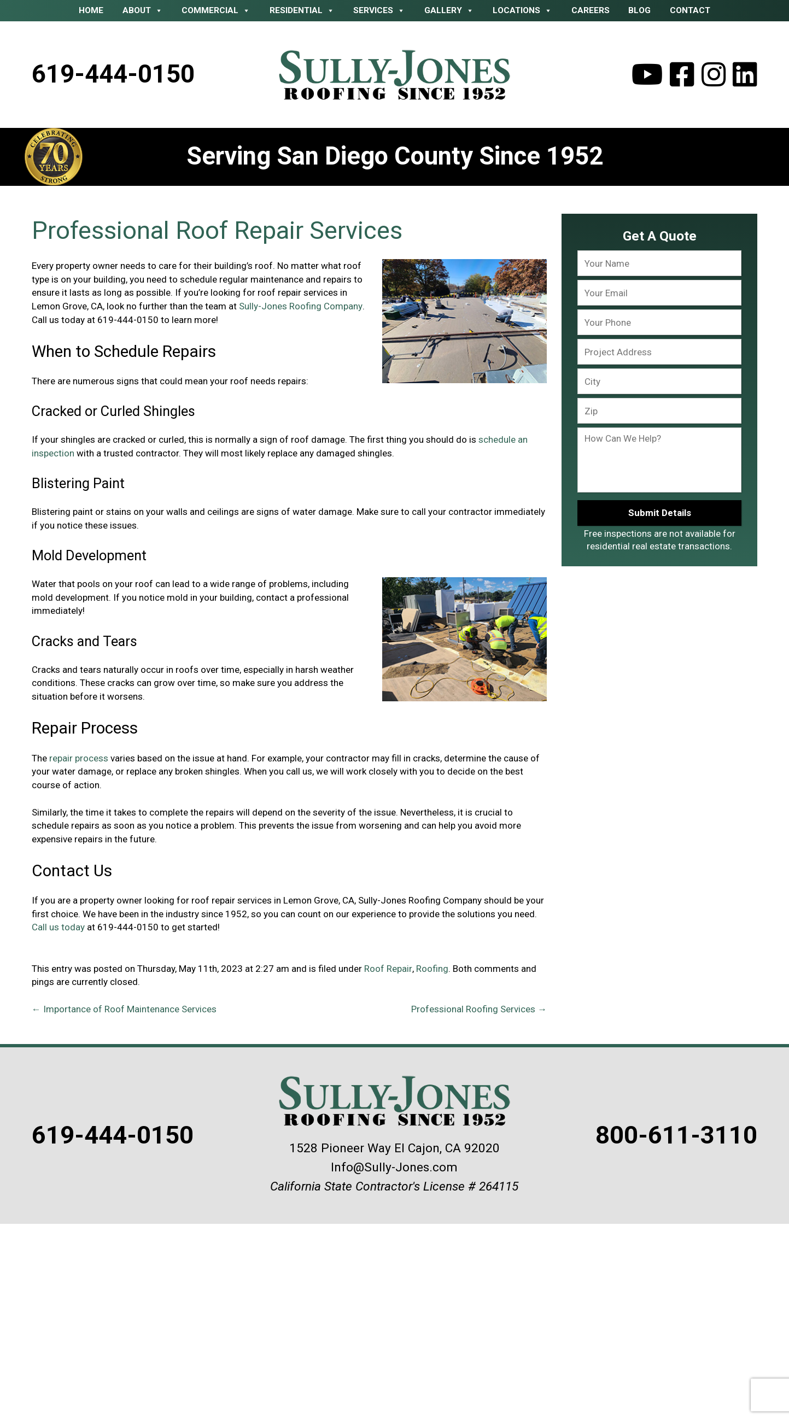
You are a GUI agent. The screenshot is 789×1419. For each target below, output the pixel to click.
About (142, 10)
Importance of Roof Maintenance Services (124, 1009)
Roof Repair (388, 968)
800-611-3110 (675, 1135)
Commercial (216, 10)
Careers (590, 10)
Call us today (58, 927)
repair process (77, 758)
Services (379, 10)
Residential (302, 10)
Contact (690, 10)
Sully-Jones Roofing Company (300, 306)
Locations (522, 10)
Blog (639, 10)
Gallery (449, 10)
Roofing (432, 968)
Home (91, 10)
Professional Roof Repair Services (217, 230)
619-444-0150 (113, 74)
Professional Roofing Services (479, 1009)
